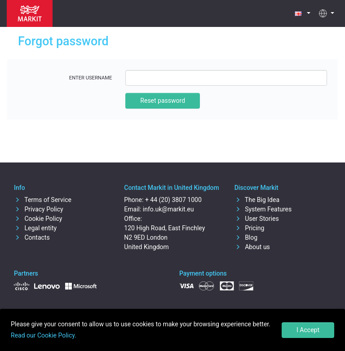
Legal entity (35, 228)
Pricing (249, 228)
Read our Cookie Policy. (43, 335)
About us (252, 246)
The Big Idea (256, 199)
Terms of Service (42, 199)
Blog (245, 237)
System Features (263, 209)
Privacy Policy (38, 209)
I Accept (307, 329)
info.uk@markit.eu (168, 209)
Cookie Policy (38, 218)
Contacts (32, 237)
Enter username (90, 78)
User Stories (256, 218)
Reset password (162, 100)
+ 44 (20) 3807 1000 (173, 199)
